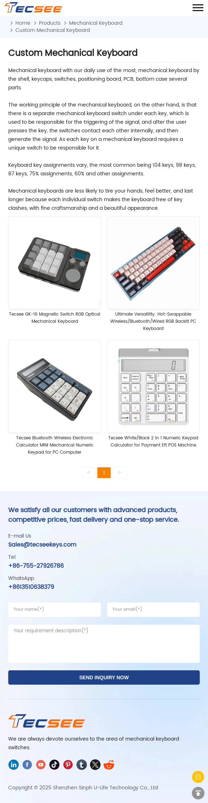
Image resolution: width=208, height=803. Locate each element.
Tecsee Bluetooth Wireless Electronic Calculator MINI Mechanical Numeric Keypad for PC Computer (54, 445)
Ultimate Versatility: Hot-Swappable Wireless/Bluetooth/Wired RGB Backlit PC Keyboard (153, 321)
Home (22, 23)
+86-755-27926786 (36, 566)
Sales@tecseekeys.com (42, 544)
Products (50, 23)
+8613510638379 (31, 587)
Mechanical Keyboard (95, 23)
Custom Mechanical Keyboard (52, 30)
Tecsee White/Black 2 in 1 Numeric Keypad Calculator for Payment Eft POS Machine (153, 442)
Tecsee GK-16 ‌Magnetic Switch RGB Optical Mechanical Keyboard (54, 318)
